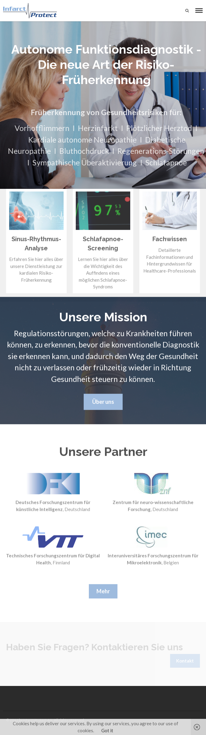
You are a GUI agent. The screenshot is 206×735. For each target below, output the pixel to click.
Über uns (103, 402)
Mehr (103, 591)
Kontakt (185, 660)
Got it (107, 730)
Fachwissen (169, 240)
